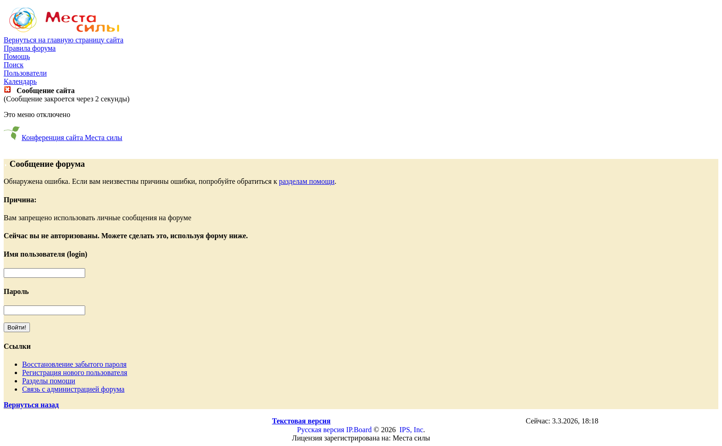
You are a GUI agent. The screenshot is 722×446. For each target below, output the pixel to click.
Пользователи (25, 73)
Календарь (20, 81)
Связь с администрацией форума (73, 389)
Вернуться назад (31, 405)
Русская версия (320, 430)
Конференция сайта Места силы (72, 137)
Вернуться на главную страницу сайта (63, 40)
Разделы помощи (48, 381)
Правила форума (30, 48)
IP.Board (359, 430)
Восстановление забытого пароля (74, 364)
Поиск (13, 65)
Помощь (17, 56)
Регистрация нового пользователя (74, 372)
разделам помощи (307, 181)
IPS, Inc (411, 430)
